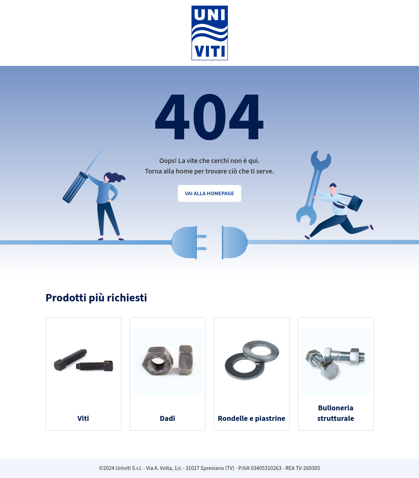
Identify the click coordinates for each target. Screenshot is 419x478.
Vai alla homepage (209, 193)
